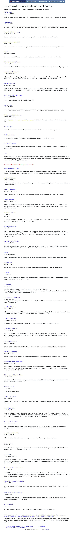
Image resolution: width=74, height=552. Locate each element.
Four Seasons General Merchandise (13, 380)
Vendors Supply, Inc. (9, 427)
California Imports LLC (10, 197)
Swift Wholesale (8, 31)
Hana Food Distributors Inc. (11, 440)
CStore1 (6, 271)
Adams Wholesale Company (11, 90)
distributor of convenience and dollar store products (22, 139)
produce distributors (23, 535)
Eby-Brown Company (9, 153)
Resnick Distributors (9, 218)
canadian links (50, 535)
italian (53, 534)
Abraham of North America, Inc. (12, 316)
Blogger (47, 548)
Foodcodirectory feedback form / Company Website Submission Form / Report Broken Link (19, 545)
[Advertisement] (37, 17)
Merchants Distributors (10, 232)
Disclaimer (42, 545)
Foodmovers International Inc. (11, 452)
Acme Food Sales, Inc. (9, 325)
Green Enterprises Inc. (9, 102)
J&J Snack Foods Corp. (10, 337)
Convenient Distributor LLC (11, 347)
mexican (48, 534)
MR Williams (7, 71)
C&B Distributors (8, 41)
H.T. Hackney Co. (8, 145)
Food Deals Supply (9, 523)
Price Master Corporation (10, 370)
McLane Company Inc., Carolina (12, 81)
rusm (36, 548)
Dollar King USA (8, 281)
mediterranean (13, 535)
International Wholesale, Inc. (11, 260)
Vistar (5, 172)
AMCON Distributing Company (12, 187)
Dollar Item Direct (8, 462)
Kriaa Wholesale (8, 124)
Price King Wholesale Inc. (10, 360)
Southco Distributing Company (12, 51)
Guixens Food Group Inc (10, 245)
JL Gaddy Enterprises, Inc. (10, 208)
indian (43, 534)
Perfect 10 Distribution (10, 415)
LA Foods (6, 291)
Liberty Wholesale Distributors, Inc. (13, 114)
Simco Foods (7, 303)
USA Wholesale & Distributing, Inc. (13, 134)
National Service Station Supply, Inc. (13, 393)
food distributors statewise (30, 534)
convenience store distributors (37, 535)
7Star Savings (7, 473)
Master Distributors (9, 405)
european (6, 535)
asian (39, 534)
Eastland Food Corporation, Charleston (14, 500)
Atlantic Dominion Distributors (12, 61)
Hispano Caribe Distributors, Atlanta (13, 486)
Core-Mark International (10, 162)
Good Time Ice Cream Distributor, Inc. (13, 511)
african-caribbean (60, 534)
